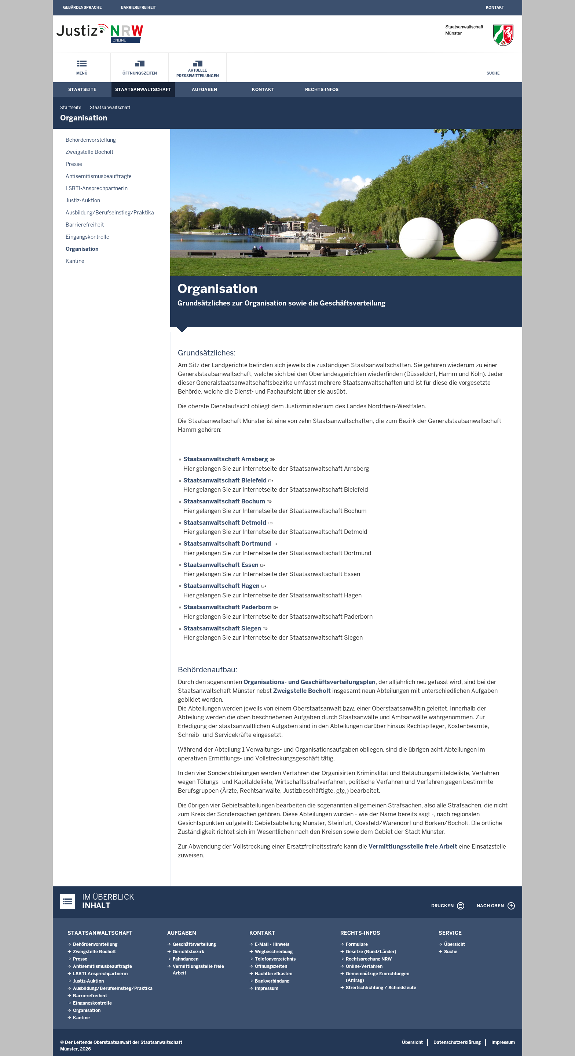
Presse (74, 164)
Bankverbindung (272, 981)
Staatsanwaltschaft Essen (221, 565)
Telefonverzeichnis (275, 959)
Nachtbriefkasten (273, 974)
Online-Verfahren (364, 966)
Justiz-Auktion (83, 200)
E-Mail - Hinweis (272, 944)
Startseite (82, 90)
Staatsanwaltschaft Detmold (224, 523)
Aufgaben (204, 90)
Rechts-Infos (321, 90)
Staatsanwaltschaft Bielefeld (225, 480)
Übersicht (454, 944)
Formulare (357, 944)
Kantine (75, 261)
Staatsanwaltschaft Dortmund (227, 543)
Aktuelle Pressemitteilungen (197, 73)
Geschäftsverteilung (194, 944)
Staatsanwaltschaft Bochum (224, 501)
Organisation (82, 249)
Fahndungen (185, 959)
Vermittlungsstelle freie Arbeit (413, 846)
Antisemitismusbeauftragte (99, 176)
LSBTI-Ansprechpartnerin (97, 188)
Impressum (266, 988)
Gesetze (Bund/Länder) (371, 952)
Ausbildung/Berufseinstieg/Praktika (110, 212)
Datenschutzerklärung (457, 1042)
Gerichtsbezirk (188, 952)
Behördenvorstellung (91, 140)
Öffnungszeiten (139, 73)
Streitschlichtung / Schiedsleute (381, 988)
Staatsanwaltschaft (143, 90)
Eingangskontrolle (87, 237)
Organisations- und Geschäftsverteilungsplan (309, 682)
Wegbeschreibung (274, 952)
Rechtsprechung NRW (369, 959)
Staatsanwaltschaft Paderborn (227, 607)
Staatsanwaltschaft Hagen (221, 586)
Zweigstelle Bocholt (89, 152)
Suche (493, 73)
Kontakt (495, 7)
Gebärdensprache (82, 7)
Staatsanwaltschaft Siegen (222, 628)
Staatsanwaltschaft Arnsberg (225, 459)
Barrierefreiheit (138, 7)
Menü (81, 73)
